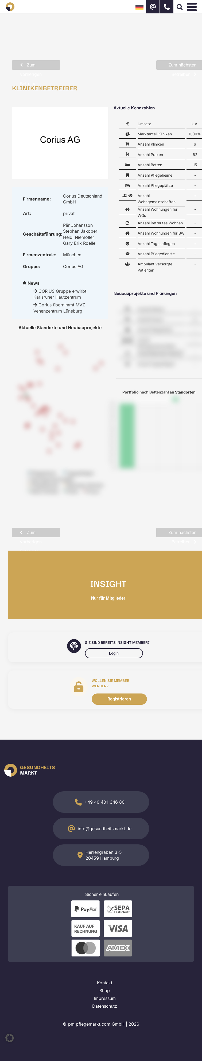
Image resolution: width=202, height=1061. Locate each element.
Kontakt (104, 982)
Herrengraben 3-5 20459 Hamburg (104, 855)
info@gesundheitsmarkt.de (104, 828)
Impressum (105, 998)
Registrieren (119, 699)
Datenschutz (104, 1006)
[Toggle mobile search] (179, 6)
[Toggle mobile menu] (192, 6)
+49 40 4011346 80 (104, 802)
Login (114, 653)
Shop (104, 990)
